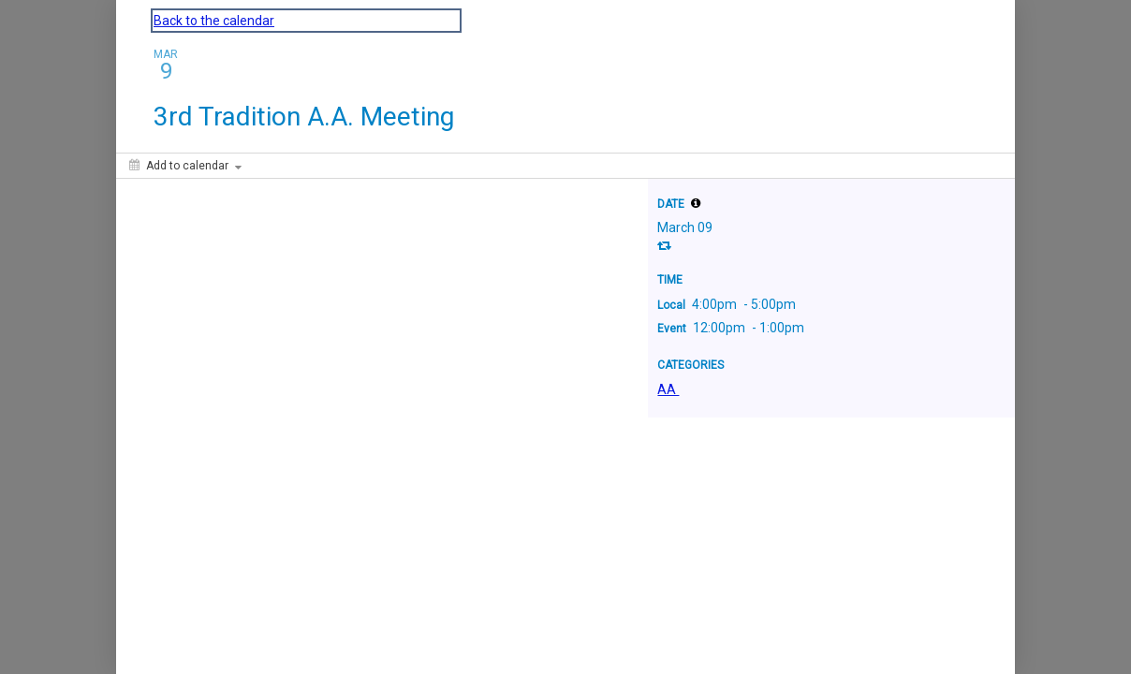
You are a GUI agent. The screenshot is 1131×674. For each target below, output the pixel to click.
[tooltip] (695, 203)
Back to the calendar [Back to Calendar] (214, 20)
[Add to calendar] (185, 166)
